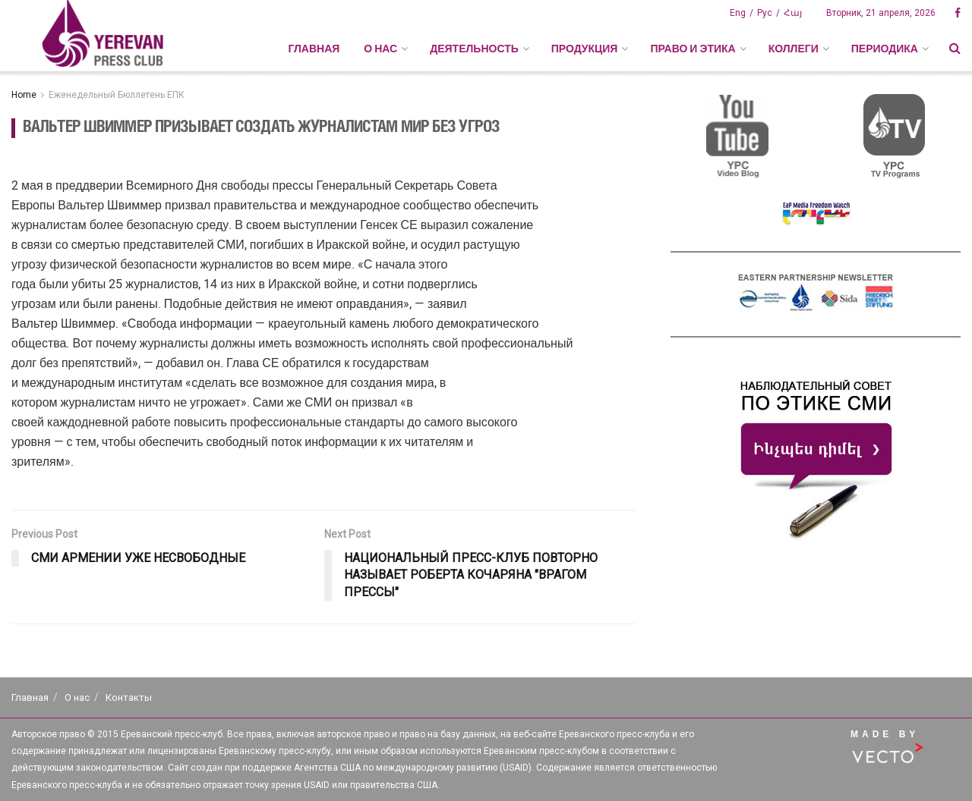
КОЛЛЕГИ (793, 48)
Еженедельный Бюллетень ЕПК (117, 95)
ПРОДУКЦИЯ (584, 48)
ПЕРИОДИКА (884, 48)
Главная (313, 48)
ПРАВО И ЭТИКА (692, 48)
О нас (77, 697)
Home (23, 95)
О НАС (380, 48)
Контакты (129, 697)
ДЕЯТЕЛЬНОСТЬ (474, 48)
